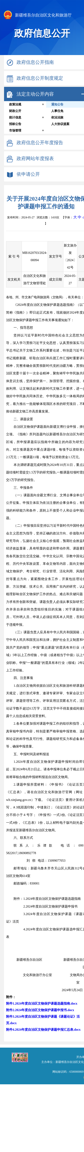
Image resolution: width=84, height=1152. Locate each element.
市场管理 (15, 130)
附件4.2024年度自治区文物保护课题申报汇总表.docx (43, 1029)
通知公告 (57, 104)
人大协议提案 (60, 124)
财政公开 (15, 111)
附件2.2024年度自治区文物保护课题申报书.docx (40, 1010)
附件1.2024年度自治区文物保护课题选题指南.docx (41, 1003)
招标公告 (15, 124)
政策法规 (15, 104)
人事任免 (57, 111)
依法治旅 (57, 117)
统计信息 (15, 117)
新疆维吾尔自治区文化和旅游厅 (37, 15)
